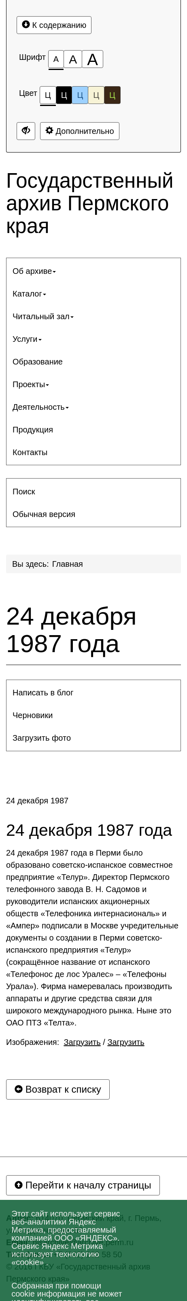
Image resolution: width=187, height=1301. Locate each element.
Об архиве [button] (34, 271)
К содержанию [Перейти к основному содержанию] (54, 25)
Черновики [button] (33, 715)
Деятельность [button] (41, 407)
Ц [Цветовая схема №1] (48, 97)
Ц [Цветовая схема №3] (80, 95)
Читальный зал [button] (43, 316)
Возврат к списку (58, 1089)
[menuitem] (93, 271)
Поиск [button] (24, 491)
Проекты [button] (31, 384)
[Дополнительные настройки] (26, 131)
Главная (67, 563)
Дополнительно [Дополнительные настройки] (79, 131)
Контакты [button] (30, 452)
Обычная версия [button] (44, 514)
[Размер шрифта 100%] (56, 59)
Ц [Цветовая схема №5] (112, 95)
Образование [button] (38, 361)
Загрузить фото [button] (42, 737)
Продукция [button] (33, 429)
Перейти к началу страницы (83, 1185)
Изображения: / (75, 1042)
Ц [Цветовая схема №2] (64, 95)
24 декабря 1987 (37, 800)
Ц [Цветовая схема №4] (96, 95)
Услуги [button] (27, 339)
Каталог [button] (29, 293)
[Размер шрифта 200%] (92, 59)
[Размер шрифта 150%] (73, 59)
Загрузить (82, 1042)
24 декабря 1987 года (71, 629)
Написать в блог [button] (43, 692)
